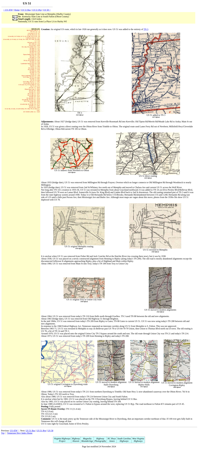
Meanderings (87, 441)
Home (17, 10)
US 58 (50, 430)
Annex (112, 441)
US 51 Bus (26, 10)
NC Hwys (112, 438)
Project (62, 441)
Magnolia (87, 438)
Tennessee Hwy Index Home (19, 433)
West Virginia (138, 438)
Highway (76, 438)
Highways (124, 441)
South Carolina (124, 438)
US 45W (13, 430)
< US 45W (8, 10)
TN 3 (146, 29)
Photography (100, 441)
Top (3, 433)
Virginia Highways (62, 438)
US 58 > (46, 10)
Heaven (75, 441)
